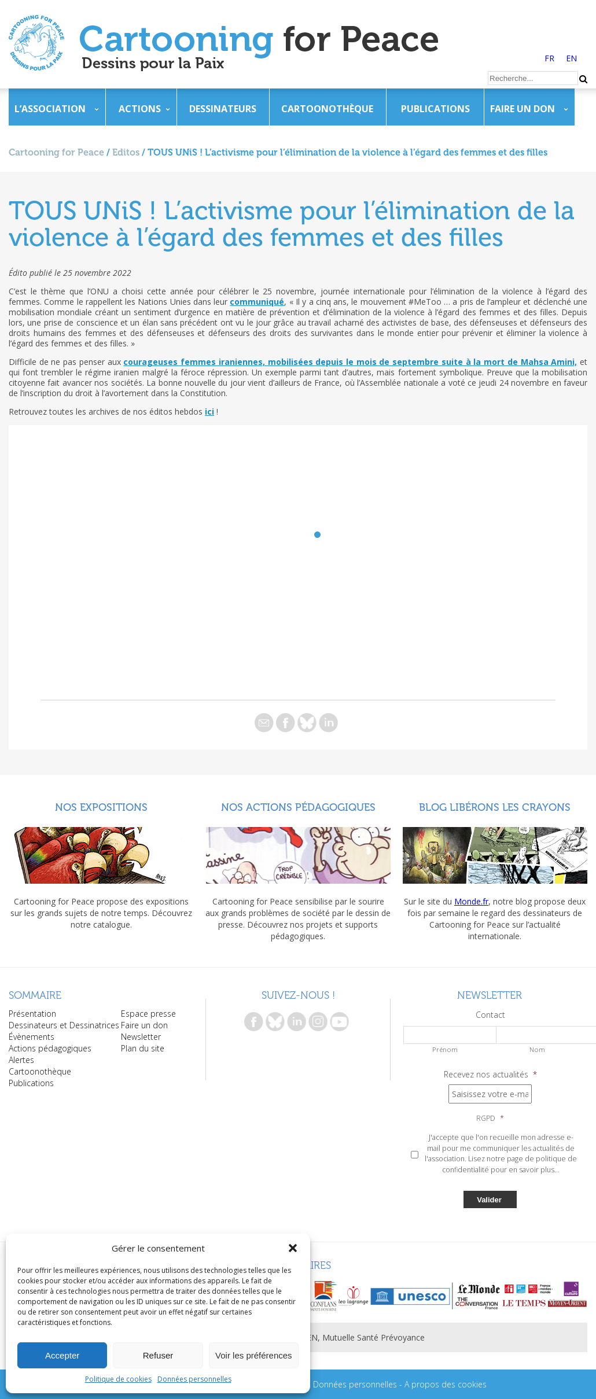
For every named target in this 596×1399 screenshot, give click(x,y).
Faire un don (522, 108)
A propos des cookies (445, 1384)
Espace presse (148, 1013)
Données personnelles (194, 1379)
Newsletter (141, 1036)
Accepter (62, 1355)
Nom (537, 1049)
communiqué (257, 301)
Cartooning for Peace (56, 152)
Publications (435, 108)
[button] (293, 1248)
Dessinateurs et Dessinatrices (64, 1025)
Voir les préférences (253, 1355)
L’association (50, 108)
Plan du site (142, 1048)
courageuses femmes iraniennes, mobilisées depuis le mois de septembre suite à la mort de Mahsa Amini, (350, 361)
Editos (125, 152)
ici (209, 411)
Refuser (158, 1355)
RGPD (490, 1118)
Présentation (32, 1013)
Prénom (445, 1049)
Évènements (31, 1036)
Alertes (21, 1059)
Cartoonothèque (327, 108)
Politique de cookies (118, 1379)
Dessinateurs (222, 108)
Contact (490, 1015)
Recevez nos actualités (490, 1074)
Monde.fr (471, 901)
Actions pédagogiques (50, 1048)
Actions (140, 108)
